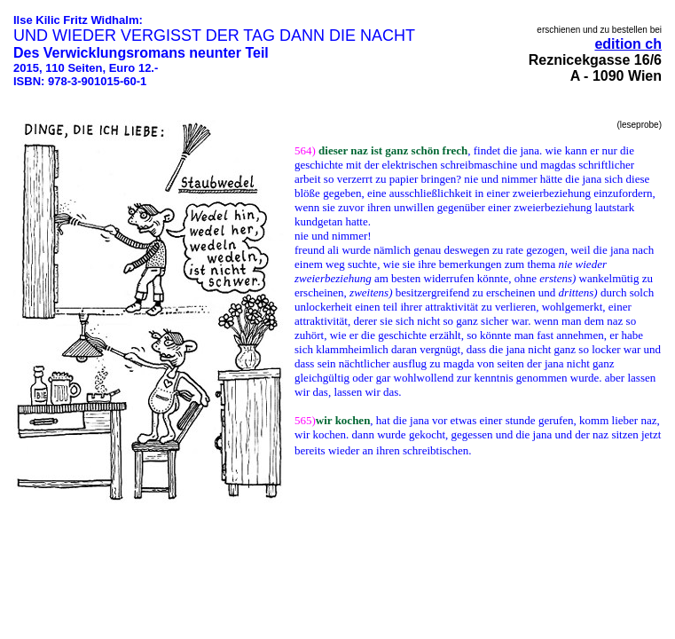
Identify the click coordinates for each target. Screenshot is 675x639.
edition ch (628, 43)
